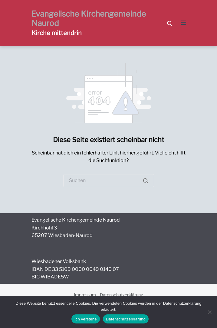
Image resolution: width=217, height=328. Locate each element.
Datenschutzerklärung (121, 294)
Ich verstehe (85, 319)
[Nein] (209, 312)
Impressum (85, 294)
